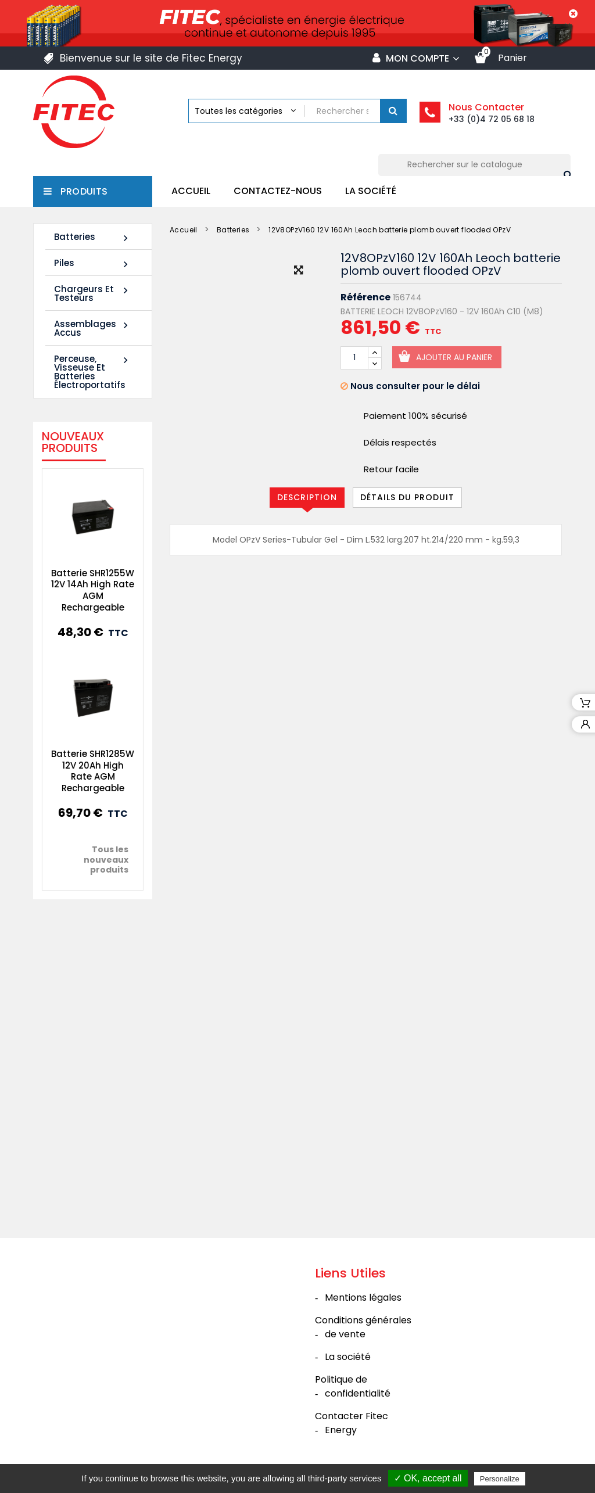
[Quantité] (354, 357)
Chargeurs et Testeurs (92, 293)
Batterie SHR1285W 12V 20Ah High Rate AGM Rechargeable (84, 771)
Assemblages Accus (92, 328)
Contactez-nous (278, 191)
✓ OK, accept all (428, 1478)
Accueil (190, 191)
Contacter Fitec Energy (351, 1423)
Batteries (92, 237)
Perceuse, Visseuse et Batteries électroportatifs (92, 372)
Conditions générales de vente (363, 1327)
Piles (92, 263)
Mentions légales (363, 1297)
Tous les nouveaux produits (98, 859)
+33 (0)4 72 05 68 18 (492, 119)
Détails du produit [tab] (407, 497)
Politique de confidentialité (352, 1386)
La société (370, 191)
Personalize (499, 1478)
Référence (365, 297)
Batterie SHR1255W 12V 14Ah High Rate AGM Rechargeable (84, 590)
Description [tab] (307, 497)
